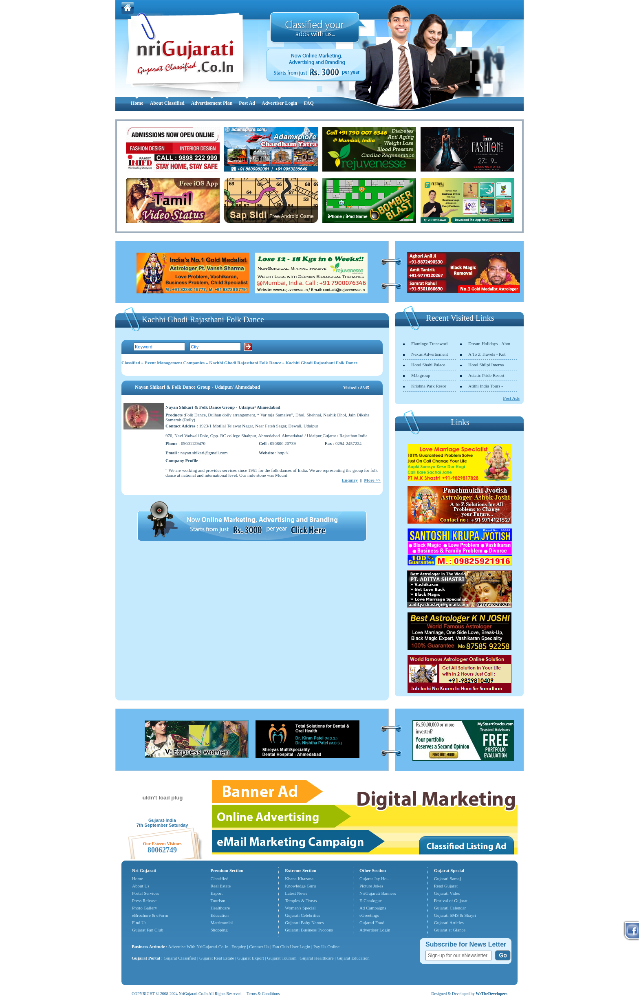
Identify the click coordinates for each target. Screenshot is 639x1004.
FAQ (308, 103)
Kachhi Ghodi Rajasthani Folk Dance (245, 362)
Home (137, 103)
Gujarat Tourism (282, 958)
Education (219, 915)
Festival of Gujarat (450, 900)
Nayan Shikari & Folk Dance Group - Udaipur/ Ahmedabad (197, 387)
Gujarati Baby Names (304, 922)
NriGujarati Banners (377, 893)
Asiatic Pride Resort (486, 375)
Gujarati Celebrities (302, 915)
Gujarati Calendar (450, 907)
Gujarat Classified (180, 958)
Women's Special (300, 907)
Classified (130, 362)
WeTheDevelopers (491, 993)
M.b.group (420, 375)
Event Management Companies (175, 362)
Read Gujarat (446, 885)
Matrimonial (221, 922)
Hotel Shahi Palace (428, 364)
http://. (283, 452)
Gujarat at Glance (450, 929)
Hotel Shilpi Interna (486, 364)
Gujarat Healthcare (316, 958)
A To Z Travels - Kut (487, 354)
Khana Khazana (299, 878)
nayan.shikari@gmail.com (204, 452)
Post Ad (247, 103)
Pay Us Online (326, 946)
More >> (372, 480)
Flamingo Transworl (429, 343)
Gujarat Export (250, 958)
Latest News (296, 893)
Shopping (218, 929)
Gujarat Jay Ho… (375, 878)
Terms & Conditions (263, 993)
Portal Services (145, 893)
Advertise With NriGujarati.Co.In (198, 946)
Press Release (144, 900)
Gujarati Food (371, 922)
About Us (140, 885)
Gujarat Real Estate (216, 958)
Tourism (217, 900)
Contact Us (259, 946)
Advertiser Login (279, 103)
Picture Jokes (371, 885)
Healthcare (220, 907)
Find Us (139, 922)
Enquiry (350, 480)
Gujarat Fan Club (147, 929)
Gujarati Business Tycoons (309, 929)
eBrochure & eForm (150, 915)
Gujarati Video (447, 893)
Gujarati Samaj (447, 878)
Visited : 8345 (356, 387)
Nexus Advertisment (429, 354)
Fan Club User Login (291, 946)
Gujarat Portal (146, 958)
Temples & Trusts (301, 900)
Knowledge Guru (300, 885)
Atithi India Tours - (485, 385)
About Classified (167, 103)
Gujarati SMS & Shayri (455, 915)
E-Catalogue (370, 900)
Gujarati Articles (449, 922)
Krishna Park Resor (428, 385)
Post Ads (511, 398)
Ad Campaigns (372, 907)
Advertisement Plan (212, 103)
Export (216, 893)
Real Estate (220, 885)
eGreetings (369, 915)
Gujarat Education (353, 958)
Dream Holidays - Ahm (489, 343)
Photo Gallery (144, 907)
